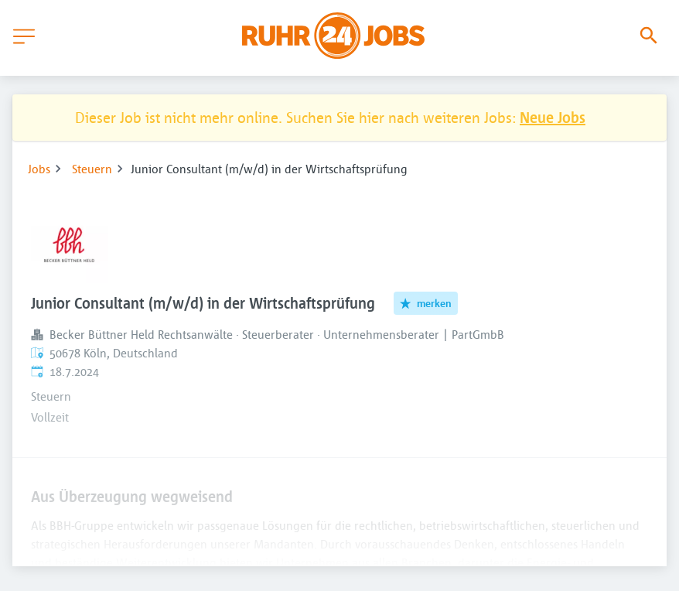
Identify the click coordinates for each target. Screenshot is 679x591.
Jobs (39, 168)
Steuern (92, 168)
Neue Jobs (552, 117)
